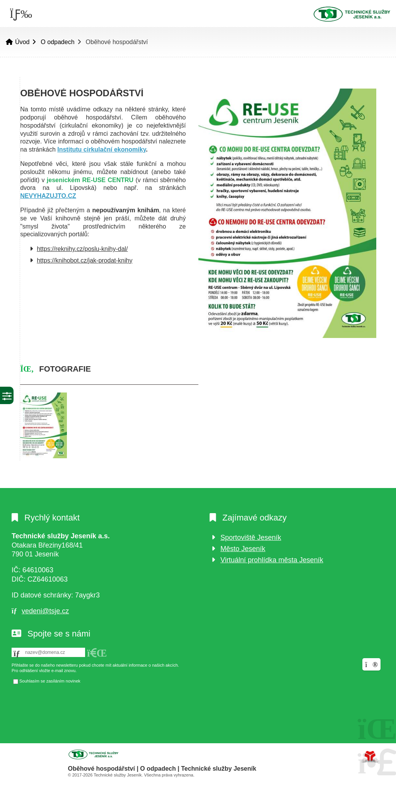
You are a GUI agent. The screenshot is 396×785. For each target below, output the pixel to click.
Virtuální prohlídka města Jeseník (271, 560)
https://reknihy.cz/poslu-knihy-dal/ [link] (82, 249)
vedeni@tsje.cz (45, 611)
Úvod (351, 14)
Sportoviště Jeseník (250, 537)
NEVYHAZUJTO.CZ (48, 196)
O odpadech (57, 42)
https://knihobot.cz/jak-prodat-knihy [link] (84, 260)
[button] (97, 653)
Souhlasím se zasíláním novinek (49, 681)
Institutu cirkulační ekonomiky (101, 149)
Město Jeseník (242, 549)
